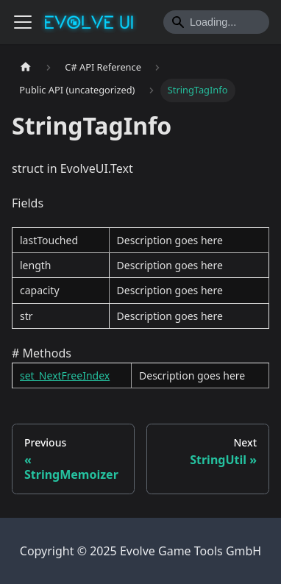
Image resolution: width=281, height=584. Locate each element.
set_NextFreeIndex (65, 375)
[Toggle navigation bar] (23, 22)
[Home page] (26, 67)
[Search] (216, 22)
